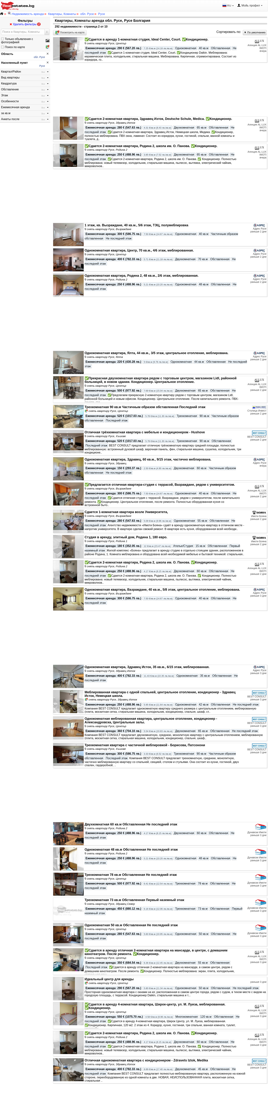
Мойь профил (249, 5)
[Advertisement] (160, 89)
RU (228, 5)
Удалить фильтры (25, 24)
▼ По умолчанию (254, 32)
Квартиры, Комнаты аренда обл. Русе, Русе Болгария (102, 21)
